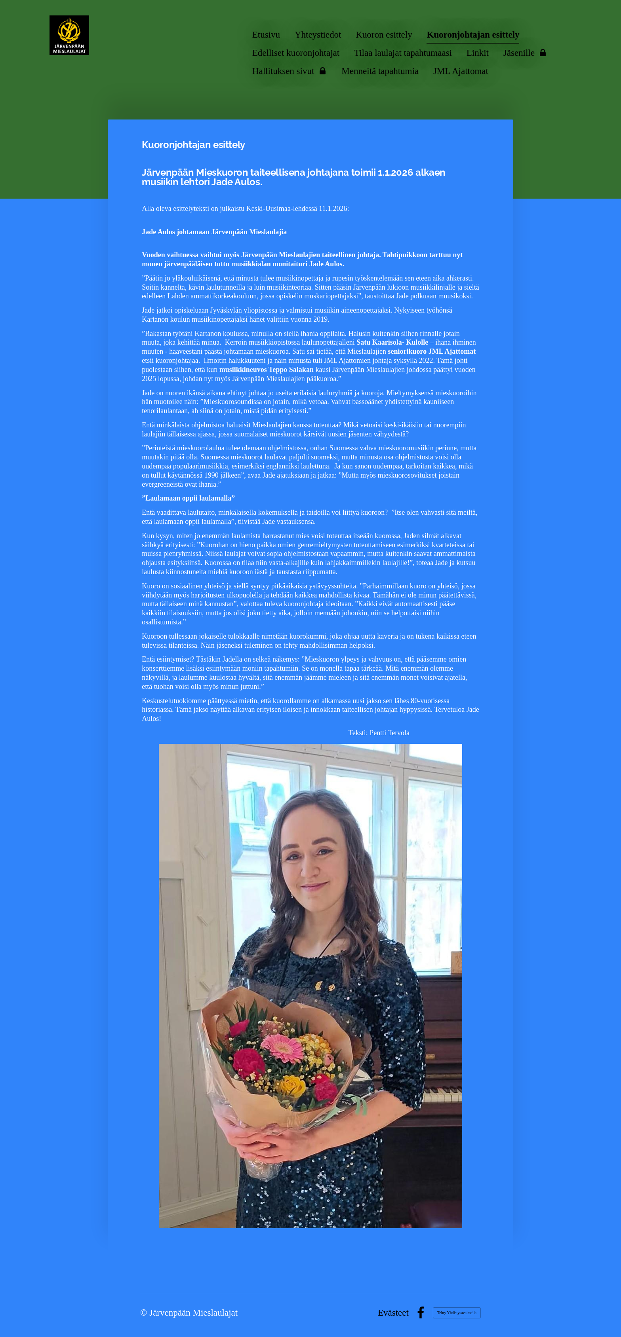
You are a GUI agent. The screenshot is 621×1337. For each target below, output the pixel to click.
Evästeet (393, 1312)
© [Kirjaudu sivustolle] (144, 1313)
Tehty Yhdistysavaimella (456, 1312)
